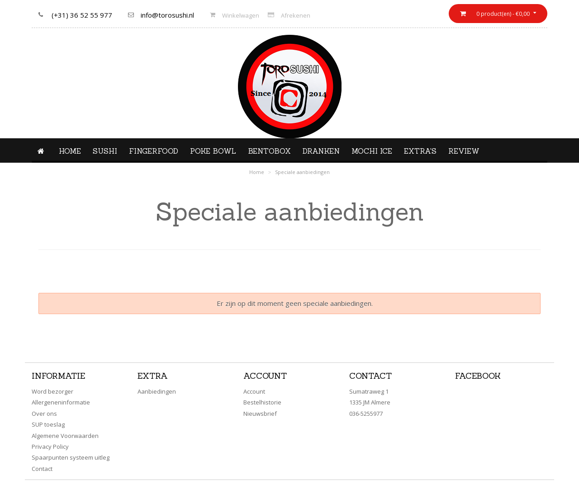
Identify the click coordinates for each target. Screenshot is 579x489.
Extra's (420, 150)
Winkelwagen (240, 15)
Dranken (321, 150)
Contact (42, 469)
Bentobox (269, 150)
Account (254, 391)
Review (463, 150)
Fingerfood (153, 150)
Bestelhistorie (262, 402)
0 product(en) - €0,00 (502, 14)
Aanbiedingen (157, 391)
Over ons (44, 413)
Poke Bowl (213, 150)
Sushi (105, 150)
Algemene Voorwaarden (65, 436)
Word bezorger (52, 391)
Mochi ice (371, 150)
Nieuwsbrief (260, 413)
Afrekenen (295, 15)
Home (70, 150)
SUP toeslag (48, 424)
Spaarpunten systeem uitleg (70, 457)
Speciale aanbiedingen (302, 172)
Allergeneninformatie (61, 402)
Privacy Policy (50, 446)
